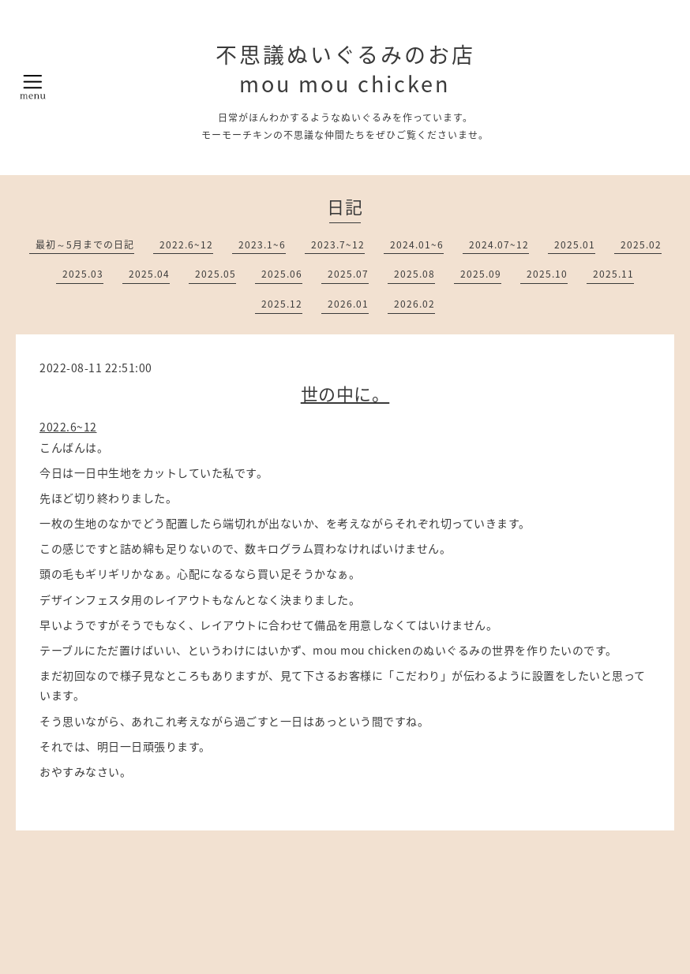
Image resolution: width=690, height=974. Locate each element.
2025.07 (348, 274)
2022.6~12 (186, 244)
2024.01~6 (417, 244)
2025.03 (82, 274)
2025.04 (149, 274)
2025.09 (480, 274)
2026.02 (414, 304)
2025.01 (574, 244)
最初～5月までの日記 (85, 244)
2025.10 (547, 274)
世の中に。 (345, 393)
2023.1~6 (262, 244)
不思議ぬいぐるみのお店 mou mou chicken (345, 69)
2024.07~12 (499, 244)
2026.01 (348, 304)
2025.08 (414, 274)
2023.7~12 (338, 244)
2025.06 (281, 274)
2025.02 (641, 244)
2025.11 (613, 274)
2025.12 (281, 304)
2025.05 (215, 274)
